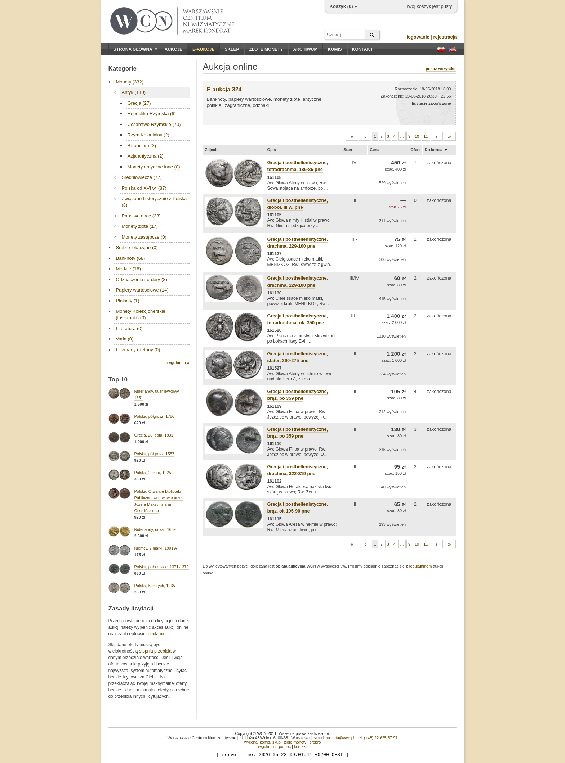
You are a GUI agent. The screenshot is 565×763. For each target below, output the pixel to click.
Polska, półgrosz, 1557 (154, 454)
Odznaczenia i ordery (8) (141, 279)
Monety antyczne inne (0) (154, 167)
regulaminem (420, 566)
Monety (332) (130, 82)
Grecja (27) (139, 103)
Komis (335, 49)
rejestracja (445, 37)
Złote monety (266, 49)
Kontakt (362, 49)
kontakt (300, 746)
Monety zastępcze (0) (144, 237)
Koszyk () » (343, 6)
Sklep (231, 49)
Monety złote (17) (140, 226)
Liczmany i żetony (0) (138, 349)
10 (417, 136)
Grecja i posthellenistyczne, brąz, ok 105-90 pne (297, 507)
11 (425, 136)
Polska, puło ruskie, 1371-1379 (161, 567)
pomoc (285, 746)
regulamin (156, 633)
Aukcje (173, 49)
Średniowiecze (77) (142, 177)
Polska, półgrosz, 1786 (154, 416)
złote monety (295, 742)
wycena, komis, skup (262, 742)
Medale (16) (128, 268)
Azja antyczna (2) (146, 156)
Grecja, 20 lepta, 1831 (153, 435)
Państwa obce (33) (141, 215)
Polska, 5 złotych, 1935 (154, 585)
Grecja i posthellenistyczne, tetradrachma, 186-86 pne (297, 166)
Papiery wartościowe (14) (142, 290)
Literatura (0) (129, 328)
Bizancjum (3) (142, 145)
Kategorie (122, 68)
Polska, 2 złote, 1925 (152, 472)
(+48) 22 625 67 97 (380, 738)
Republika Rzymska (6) (152, 113)
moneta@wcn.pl (340, 738)
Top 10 (118, 379)
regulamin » (178, 362)
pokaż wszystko (440, 69)
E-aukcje (203, 49)
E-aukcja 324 (224, 89)
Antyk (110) (134, 92)
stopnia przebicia (155, 651)
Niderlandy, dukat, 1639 (155, 529)
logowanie (418, 37)
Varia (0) (125, 339)
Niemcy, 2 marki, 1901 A (155, 548)
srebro (315, 742)
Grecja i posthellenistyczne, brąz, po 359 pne (297, 395)
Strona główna (135, 49)
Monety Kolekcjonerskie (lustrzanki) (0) (140, 314)
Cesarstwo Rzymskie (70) (154, 124)
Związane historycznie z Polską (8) (154, 202)
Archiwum (305, 49)
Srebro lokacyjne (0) (137, 247)
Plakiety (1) (127, 300)
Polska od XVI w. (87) (144, 188)
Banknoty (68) (130, 258)
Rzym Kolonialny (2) (148, 134)
